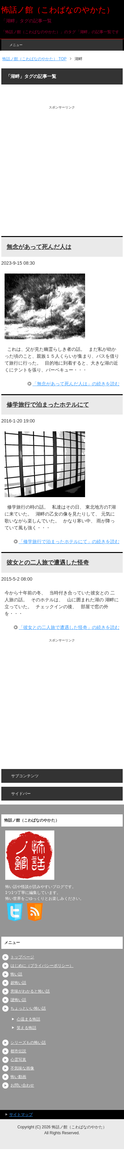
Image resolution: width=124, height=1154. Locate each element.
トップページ (22, 957)
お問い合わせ (22, 1085)
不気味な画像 (22, 1068)
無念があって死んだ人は (39, 247)
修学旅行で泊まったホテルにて (48, 404)
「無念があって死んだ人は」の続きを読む (75, 383)
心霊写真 (18, 1059)
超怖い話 (18, 982)
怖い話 (16, 974)
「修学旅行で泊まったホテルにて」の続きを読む (69, 541)
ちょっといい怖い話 (28, 1008)
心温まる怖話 (28, 1019)
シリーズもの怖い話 (28, 1042)
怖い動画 (18, 1076)
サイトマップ (21, 1114)
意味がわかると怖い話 (30, 991)
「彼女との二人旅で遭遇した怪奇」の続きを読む (69, 627)
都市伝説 (18, 1051)
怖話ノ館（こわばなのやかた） (57, 9)
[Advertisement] (62, 172)
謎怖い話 (18, 1000)
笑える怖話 (26, 1027)
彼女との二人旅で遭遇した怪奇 (48, 562)
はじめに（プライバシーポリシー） (41, 965)
